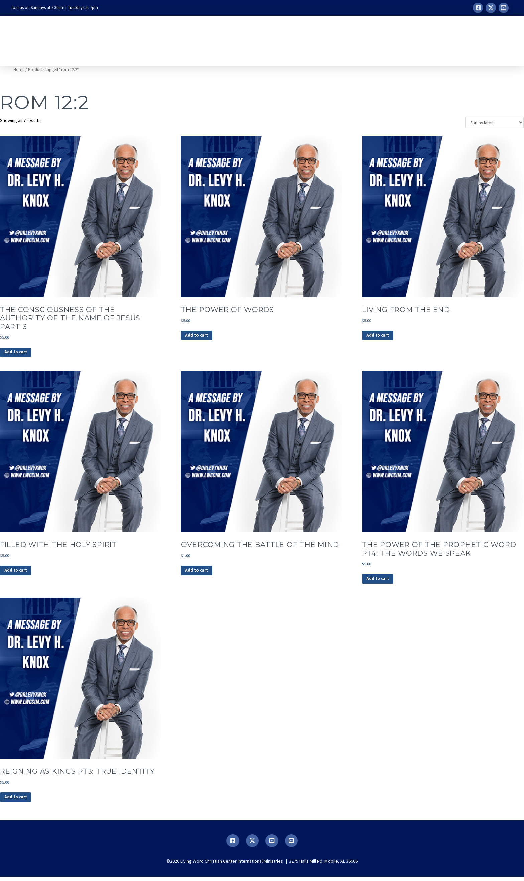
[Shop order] (494, 122)
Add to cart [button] (17, 353)
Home (18, 70)
